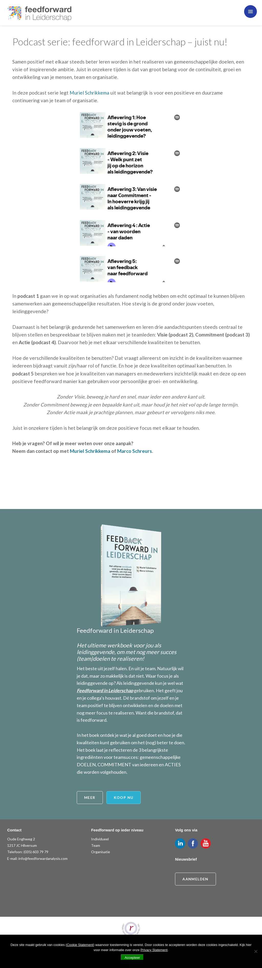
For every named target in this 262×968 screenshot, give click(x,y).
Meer (89, 797)
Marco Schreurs (134, 451)
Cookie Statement (80, 945)
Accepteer (132, 958)
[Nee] (255, 951)
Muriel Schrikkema (89, 93)
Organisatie (100, 852)
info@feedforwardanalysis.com (43, 858)
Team (95, 845)
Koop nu (124, 797)
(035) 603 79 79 (36, 852)
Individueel (100, 839)
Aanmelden (195, 879)
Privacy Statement (154, 950)
